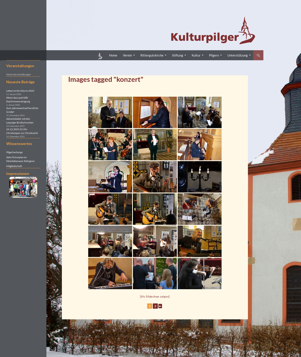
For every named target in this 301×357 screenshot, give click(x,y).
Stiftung (177, 55)
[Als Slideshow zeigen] (155, 296)
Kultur (196, 55)
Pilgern (214, 55)
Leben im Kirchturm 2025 (20, 90)
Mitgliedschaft (14, 166)
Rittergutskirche (151, 55)
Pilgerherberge (14, 152)
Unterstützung (237, 55)
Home (113, 55)
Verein (127, 55)
